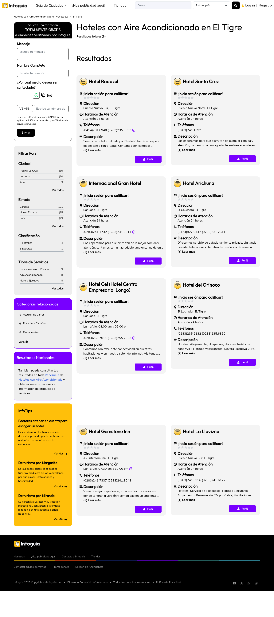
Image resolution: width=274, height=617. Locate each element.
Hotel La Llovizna (201, 485)
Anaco (23, 182)
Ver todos (58, 190)
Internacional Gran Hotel (115, 237)
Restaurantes (31, 332)
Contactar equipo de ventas (30, 610)
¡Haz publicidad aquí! (88, 5)
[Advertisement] (168, 69)
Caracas (24, 207)
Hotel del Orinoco (201, 338)
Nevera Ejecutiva (29, 280)
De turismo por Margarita (37, 463)
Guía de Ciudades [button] (49, 5)
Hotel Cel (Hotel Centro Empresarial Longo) (113, 340)
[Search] (163, 5)
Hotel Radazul (103, 135)
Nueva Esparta (28, 212)
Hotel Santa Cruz (201, 135)
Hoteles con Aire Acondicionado (40, 380)
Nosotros (19, 600)
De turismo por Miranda (36, 495)
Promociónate (61, 610)
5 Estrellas (26, 248)
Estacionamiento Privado (34, 269)
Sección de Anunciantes (89, 610)
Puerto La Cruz (28, 171)
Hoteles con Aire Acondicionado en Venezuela (41, 16)
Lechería (24, 176)
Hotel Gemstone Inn (109, 485)
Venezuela (52, 375)
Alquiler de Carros (34, 314)
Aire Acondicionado (31, 275)
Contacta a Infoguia (73, 600)
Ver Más (23, 342)
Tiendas (120, 5)
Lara (22, 218)
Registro (265, 5)
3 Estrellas (26, 243)
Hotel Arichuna (198, 237)
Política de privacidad (38, 120)
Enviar (26, 133)
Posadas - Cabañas (34, 323)
